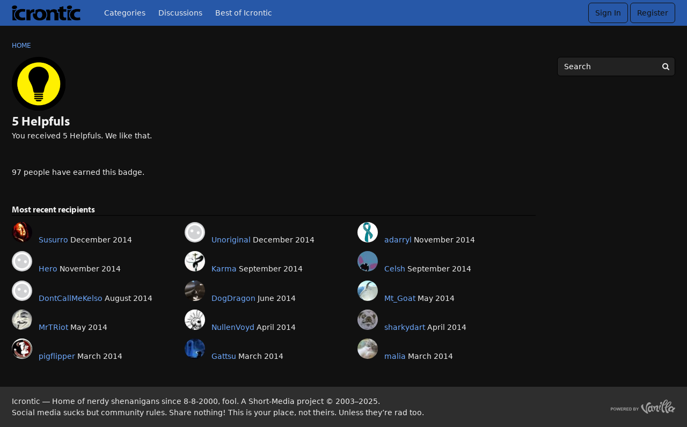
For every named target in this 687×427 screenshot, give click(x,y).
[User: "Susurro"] (22, 232)
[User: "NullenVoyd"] (195, 320)
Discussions (180, 13)
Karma (224, 268)
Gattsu (223, 356)
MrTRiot (53, 327)
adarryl (398, 239)
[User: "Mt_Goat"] (367, 291)
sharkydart (404, 327)
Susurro (53, 239)
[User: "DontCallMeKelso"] (22, 291)
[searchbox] (616, 66)
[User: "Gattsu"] (195, 348)
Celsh (394, 268)
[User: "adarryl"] (367, 232)
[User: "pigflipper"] (22, 348)
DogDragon (233, 298)
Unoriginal (231, 239)
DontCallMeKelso (71, 298)
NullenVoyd (232, 327)
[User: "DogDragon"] (195, 291)
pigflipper (57, 356)
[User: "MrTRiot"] (22, 320)
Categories (124, 13)
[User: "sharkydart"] (367, 320)
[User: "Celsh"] (367, 261)
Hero (48, 268)
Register (652, 13)
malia (395, 356)
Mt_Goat (399, 298)
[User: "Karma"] (195, 261)
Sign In (608, 13)
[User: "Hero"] (22, 261)
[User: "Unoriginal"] (195, 232)
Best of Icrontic (243, 13)
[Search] (665, 66)
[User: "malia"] (367, 348)
